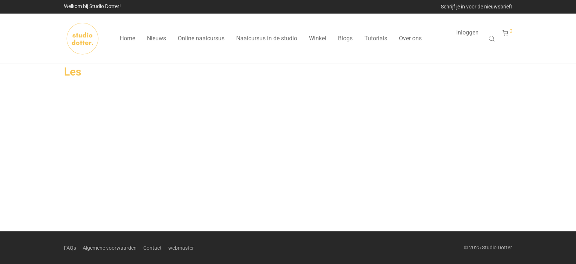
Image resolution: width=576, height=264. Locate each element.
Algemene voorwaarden (110, 248)
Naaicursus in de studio (266, 38)
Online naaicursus (201, 38)
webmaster (181, 248)
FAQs (70, 248)
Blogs (345, 38)
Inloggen (467, 32)
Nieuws (156, 38)
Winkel (317, 38)
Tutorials (375, 38)
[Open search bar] (492, 38)
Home (127, 38)
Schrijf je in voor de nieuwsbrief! (476, 6)
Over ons (410, 38)
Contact (152, 248)
